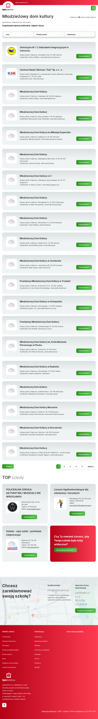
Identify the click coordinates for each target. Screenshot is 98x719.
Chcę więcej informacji (64, 550)
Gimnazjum (5, 645)
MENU (93, 8)
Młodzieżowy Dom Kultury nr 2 (36, 176)
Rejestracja (38, 637)
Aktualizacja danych (41, 641)
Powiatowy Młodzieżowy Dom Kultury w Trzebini (45, 281)
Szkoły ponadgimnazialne (10, 650)
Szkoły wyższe (7, 654)
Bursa (4, 659)
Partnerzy (38, 663)
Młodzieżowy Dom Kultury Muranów (38, 407)
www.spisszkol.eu (33, 547)
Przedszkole (6, 637)
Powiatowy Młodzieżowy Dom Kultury (39, 322)
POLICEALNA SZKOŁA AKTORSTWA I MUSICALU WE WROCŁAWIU (23, 493)
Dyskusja (37, 654)
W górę (9, 466)
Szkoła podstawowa (9, 641)
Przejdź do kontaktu (84, 611)
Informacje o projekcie (42, 650)
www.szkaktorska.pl (33, 509)
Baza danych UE (21, 2)
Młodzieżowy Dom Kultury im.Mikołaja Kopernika (45, 132)
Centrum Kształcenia (9, 667)
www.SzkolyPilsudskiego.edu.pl (80, 505)
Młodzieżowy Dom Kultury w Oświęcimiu (41, 301)
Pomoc (37, 659)
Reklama (37, 645)
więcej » (91, 466)
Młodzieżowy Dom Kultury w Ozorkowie (40, 260)
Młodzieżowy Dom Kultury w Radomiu (39, 366)
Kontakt (37, 667)
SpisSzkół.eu (6, 22)
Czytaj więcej (83, 56)
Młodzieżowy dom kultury (22, 22)
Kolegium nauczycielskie (10, 663)
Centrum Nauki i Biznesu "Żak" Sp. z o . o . (41, 69)
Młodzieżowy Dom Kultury (33, 91)
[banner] (8, 6)
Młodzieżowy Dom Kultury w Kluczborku (41, 427)
